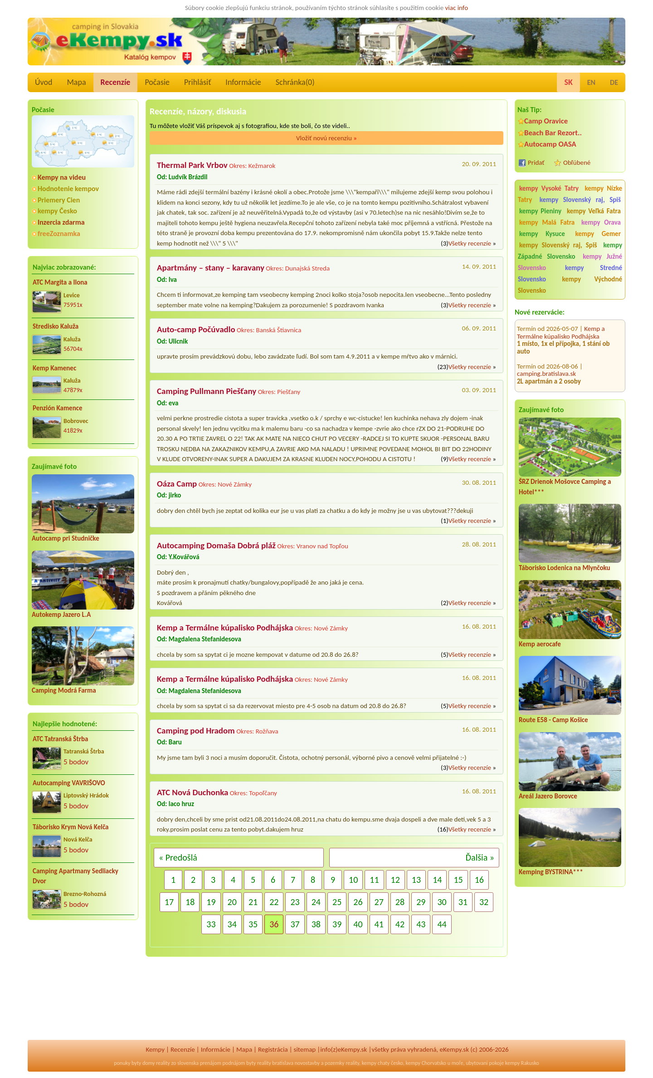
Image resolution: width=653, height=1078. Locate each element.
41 (379, 924)
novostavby (307, 1063)
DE (614, 82)
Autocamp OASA (550, 144)
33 (210, 924)
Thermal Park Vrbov (192, 165)
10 (353, 879)
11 (374, 879)
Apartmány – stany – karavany (210, 267)
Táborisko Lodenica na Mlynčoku (564, 568)
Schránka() (295, 82)
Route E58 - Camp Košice (553, 720)
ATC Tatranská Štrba (60, 739)
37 (294, 924)
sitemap (305, 1049)
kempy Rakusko (522, 1063)
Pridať (536, 162)
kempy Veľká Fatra (594, 211)
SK (568, 82)
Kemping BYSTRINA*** (551, 872)
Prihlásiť (197, 82)
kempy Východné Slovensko (570, 285)
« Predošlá (178, 857)
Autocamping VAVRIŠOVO (69, 783)
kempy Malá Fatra (547, 222)
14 (437, 879)
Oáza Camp (177, 483)
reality (163, 1063)
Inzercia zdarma (61, 222)
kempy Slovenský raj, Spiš (580, 200)
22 (273, 901)
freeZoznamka (59, 233)
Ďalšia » (480, 857)
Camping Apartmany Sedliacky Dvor (75, 876)
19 (210, 901)
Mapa (76, 82)
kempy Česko (57, 211)
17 (169, 901)
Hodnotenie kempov (68, 188)
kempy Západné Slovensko (570, 251)
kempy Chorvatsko (426, 1063)
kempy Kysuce (542, 234)
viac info (456, 8)
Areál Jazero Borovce (548, 796)
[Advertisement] (83, 985)
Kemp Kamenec (54, 368)
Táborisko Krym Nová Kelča (71, 827)
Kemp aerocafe (540, 644)
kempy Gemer (598, 234)
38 (316, 924)
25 (336, 901)
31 (463, 901)
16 (479, 879)
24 (316, 901)
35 (253, 924)
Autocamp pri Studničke (65, 538)
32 (483, 901)
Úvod (43, 82)
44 (441, 924)
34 (232, 924)
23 (294, 901)
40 (357, 924)
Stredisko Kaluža (55, 326)
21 (253, 901)
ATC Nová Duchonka (192, 792)
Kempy (155, 1049)
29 (420, 901)
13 (416, 879)
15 (458, 879)
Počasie (157, 82)
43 (420, 924)
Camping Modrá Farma (64, 690)
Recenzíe (116, 82)
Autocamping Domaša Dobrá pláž (569, 391)
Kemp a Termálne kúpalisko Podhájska (561, 323)
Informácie (243, 82)
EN (591, 82)
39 (336, 924)
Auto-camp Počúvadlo (196, 329)
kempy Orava (601, 222)
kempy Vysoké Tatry (549, 188)
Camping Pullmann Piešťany (206, 391)
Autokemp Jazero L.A (61, 614)
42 (399, 924)
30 (441, 901)
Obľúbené (576, 162)
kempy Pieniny (540, 211)
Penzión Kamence (58, 408)
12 (395, 879)
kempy (369, 1063)
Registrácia (273, 1049)
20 (232, 901)
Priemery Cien (59, 200)
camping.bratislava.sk (546, 364)
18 (190, 901)
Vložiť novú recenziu (326, 138)
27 (379, 901)
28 (399, 901)
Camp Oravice (546, 121)
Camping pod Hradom (196, 730)
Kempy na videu (62, 177)
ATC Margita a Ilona (60, 282)
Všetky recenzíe (469, 243)
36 (273, 924)
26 (357, 901)
